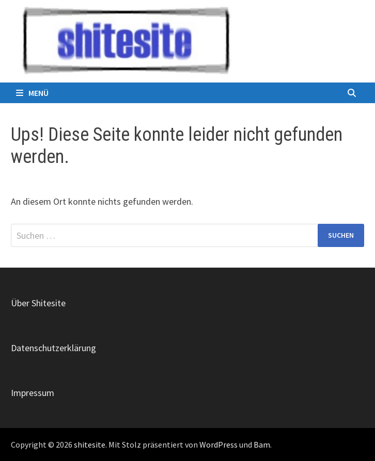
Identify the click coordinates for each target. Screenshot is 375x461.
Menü (32, 93)
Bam (262, 444)
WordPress (218, 444)
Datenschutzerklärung (53, 348)
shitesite (89, 444)
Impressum (32, 393)
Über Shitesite (38, 303)
